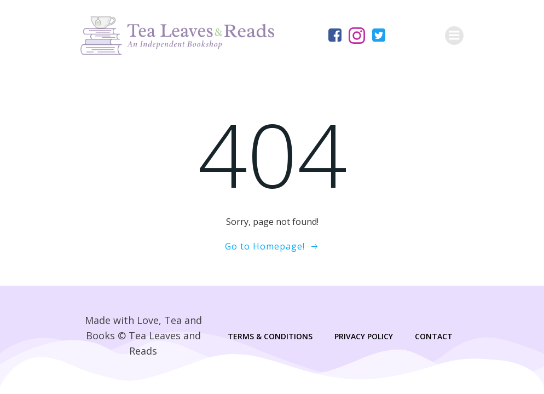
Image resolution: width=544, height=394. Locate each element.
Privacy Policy (363, 336)
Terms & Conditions (270, 336)
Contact (434, 336)
